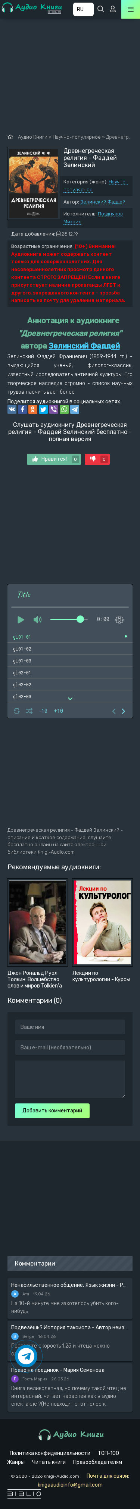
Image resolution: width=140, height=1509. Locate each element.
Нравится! (55, 459)
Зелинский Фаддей (102, 202)
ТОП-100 (108, 1453)
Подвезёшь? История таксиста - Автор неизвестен (70, 1327)
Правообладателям (97, 1462)
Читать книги (49, 1462)
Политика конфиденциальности (50, 1453)
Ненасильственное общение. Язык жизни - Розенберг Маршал (70, 1285)
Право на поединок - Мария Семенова (58, 1370)
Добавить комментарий (52, 1111)
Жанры (16, 1462)
